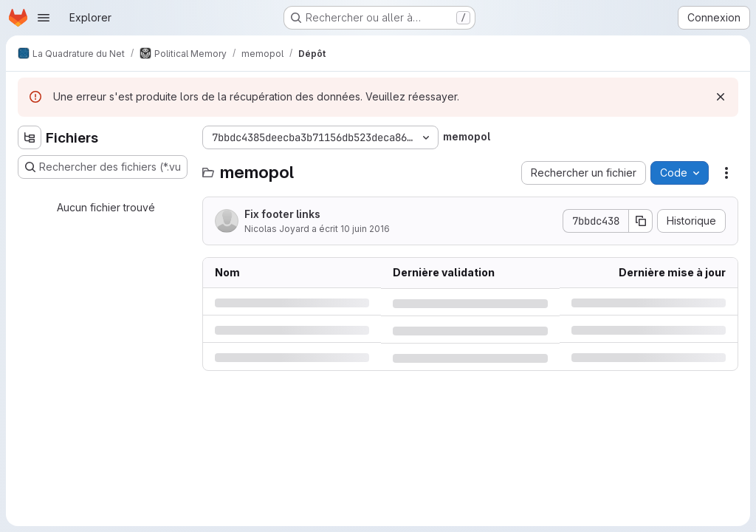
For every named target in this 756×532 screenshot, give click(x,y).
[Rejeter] (720, 97)
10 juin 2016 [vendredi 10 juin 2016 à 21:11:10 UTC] (365, 228)
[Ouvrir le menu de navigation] (43, 18)
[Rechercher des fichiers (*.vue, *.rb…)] (103, 167)
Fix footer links (282, 214)
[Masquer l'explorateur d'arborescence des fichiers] (29, 137)
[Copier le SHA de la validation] (641, 221)
